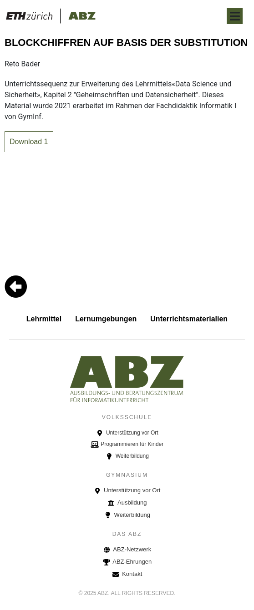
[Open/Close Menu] (235, 16)
